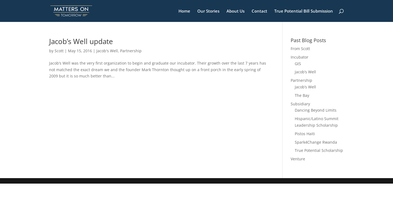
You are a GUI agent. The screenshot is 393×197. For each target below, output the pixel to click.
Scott (59, 50)
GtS (298, 63)
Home (184, 11)
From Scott (300, 48)
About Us (236, 11)
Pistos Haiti (305, 133)
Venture (298, 158)
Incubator (299, 57)
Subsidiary (300, 103)
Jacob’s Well (305, 71)
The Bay (302, 95)
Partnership (131, 50)
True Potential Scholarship (319, 150)
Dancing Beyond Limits (316, 110)
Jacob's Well (107, 50)
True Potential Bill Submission (303, 11)
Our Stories (208, 11)
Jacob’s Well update (81, 41)
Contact (259, 11)
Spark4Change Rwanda (316, 142)
